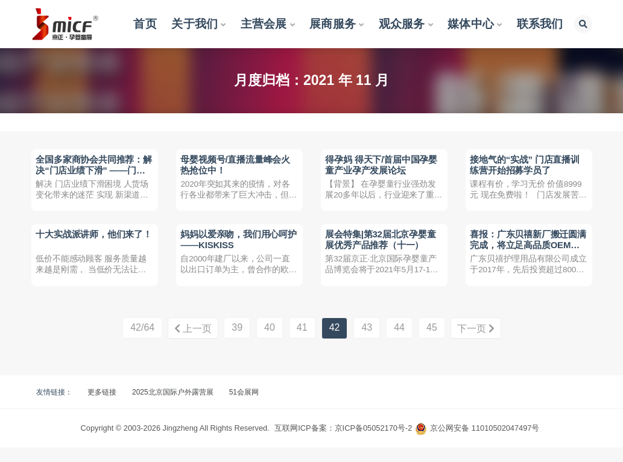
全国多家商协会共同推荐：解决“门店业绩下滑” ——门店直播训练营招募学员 (92, 171)
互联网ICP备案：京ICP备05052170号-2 (343, 442)
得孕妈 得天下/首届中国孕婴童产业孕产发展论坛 (383, 165)
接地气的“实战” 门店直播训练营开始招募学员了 (526, 165)
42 (334, 342)
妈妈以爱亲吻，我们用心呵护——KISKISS (235, 248)
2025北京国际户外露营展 (172, 406)
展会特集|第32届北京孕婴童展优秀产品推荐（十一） (382, 248)
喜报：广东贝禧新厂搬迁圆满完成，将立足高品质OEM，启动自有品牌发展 (525, 254)
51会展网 (244, 406)
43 (366, 342)
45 (431, 342)
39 (237, 342)
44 (399, 342)
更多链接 (101, 406)
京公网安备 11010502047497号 (484, 442)
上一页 (191, 343)
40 (269, 342)
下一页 (477, 343)
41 (302, 342)
